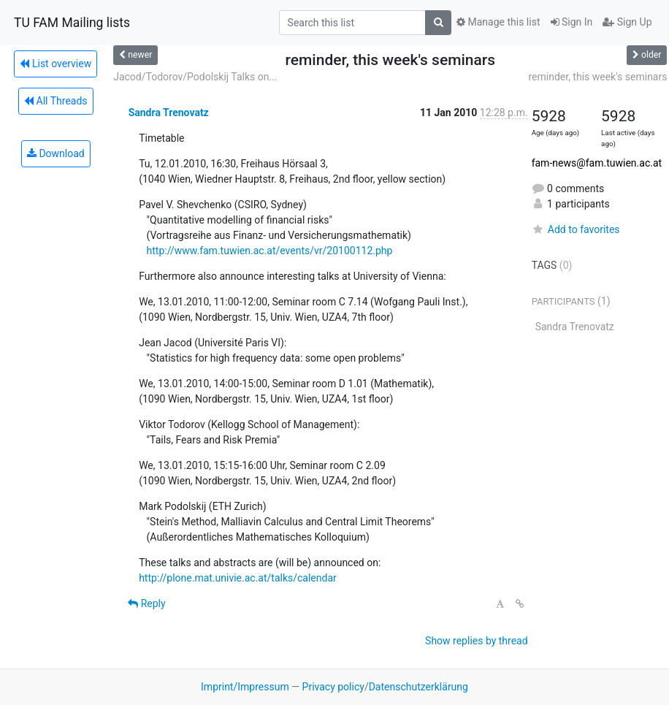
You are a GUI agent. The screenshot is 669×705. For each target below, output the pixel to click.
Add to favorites (576, 229)
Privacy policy (333, 687)
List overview (55, 63)
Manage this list (498, 22)
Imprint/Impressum (245, 687)
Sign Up (627, 22)
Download (56, 153)
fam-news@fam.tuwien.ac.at (597, 163)
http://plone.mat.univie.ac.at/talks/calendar (238, 578)
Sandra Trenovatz (169, 112)
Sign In (572, 22)
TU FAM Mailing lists (72, 22)
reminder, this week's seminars (597, 77)
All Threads (55, 101)
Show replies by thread (476, 641)
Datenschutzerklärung (418, 687)
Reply (146, 603)
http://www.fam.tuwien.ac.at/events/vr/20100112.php (270, 250)
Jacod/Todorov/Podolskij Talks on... (195, 77)
